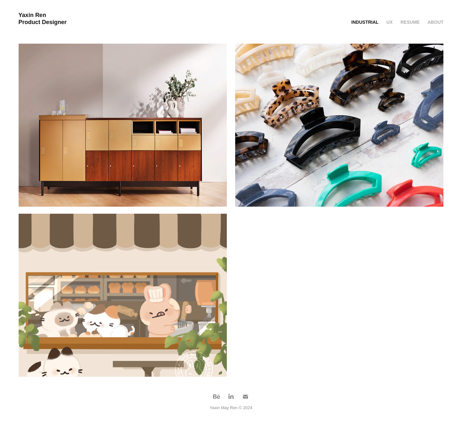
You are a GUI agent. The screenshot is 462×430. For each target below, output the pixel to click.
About (436, 22)
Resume (410, 22)
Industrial (365, 22)
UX (389, 22)
